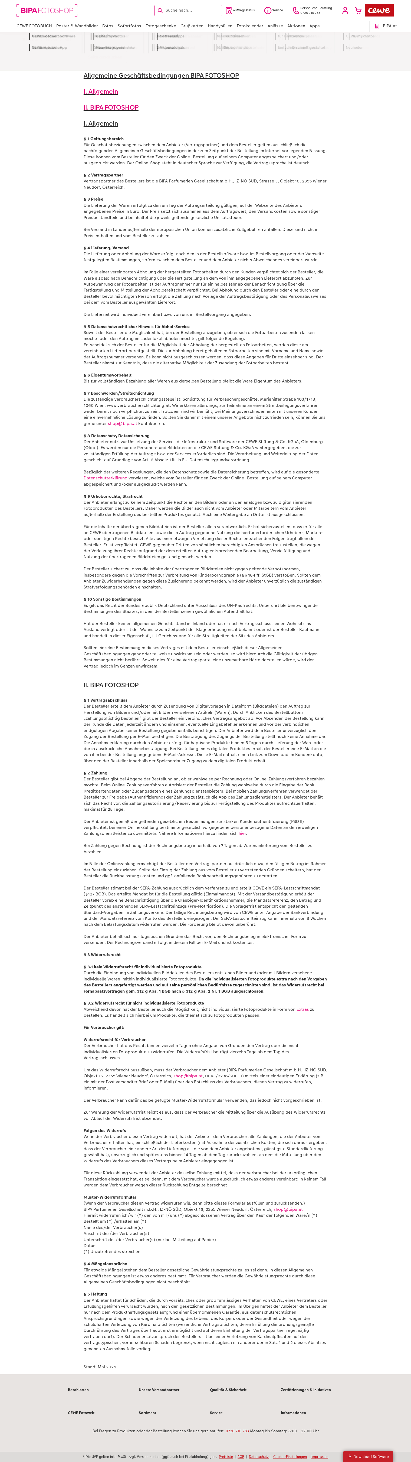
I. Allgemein (101, 91)
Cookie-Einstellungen (290, 1456)
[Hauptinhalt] (205, 710)
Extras (303, 1009)
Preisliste (226, 1456)
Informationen (293, 1412)
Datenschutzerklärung (105, 478)
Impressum (319, 1456)
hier (242, 833)
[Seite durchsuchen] (188, 10)
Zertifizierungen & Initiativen (306, 1389)
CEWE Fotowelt (81, 1412)
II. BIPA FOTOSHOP (111, 107)
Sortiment (147, 1412)
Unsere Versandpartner (159, 1389)
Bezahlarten (78, 1389)
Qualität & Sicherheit (228, 1389)
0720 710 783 (237, 1431)
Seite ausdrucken (105, 57)
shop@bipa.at (122, 423)
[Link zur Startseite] (70, 10)
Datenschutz (259, 1456)
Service (216, 1412)
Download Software (368, 1456)
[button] (345, 10)
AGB (241, 1456)
